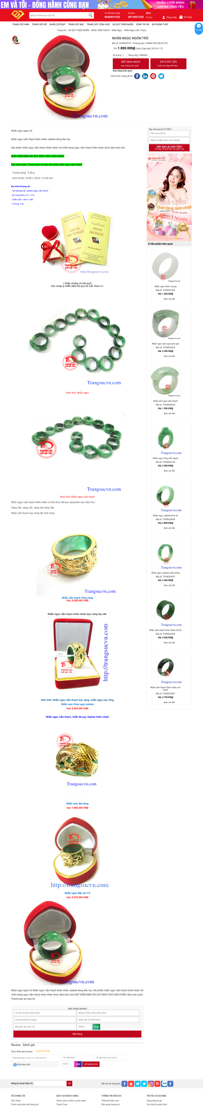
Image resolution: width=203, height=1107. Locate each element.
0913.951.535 (168, 64)
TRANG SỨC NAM (20, 24)
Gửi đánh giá (91, 1064)
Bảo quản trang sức (111, 1104)
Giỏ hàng (185, 17)
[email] (50, 1083)
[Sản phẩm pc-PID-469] (169, 197)
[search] (91, 15)
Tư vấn (199, 30)
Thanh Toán (61, 1104)
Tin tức (149, 17)
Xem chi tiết (169, 299)
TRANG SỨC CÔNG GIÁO (98, 24)
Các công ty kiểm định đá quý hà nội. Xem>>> (77, 286)
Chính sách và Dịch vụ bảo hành (71, 1100)
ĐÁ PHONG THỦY (160, 24)
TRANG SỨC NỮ (39, 24)
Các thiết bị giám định (157, 1104)
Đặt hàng (77, 1034)
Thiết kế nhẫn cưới (110, 1100)
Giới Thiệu (15, 1100)
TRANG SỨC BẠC (76, 24)
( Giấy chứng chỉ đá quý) (77, 283)
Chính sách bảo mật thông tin (25, 1104)
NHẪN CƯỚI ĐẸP (57, 24)
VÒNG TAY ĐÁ (142, 24)
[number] (125, 55)
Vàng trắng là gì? (154, 1100)
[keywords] (56, 15)
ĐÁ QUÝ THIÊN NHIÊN (123, 24)
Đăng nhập (169, 17)
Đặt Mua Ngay (131, 64)
